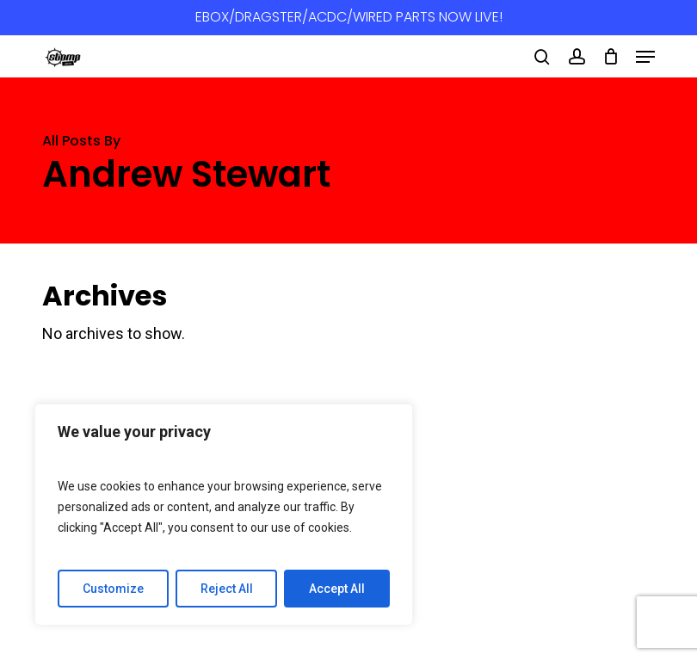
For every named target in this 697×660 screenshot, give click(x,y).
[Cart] (610, 56)
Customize (113, 588)
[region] (223, 515)
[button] (645, 56)
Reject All (226, 588)
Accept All (337, 588)
